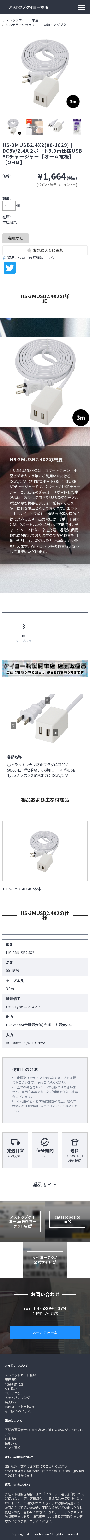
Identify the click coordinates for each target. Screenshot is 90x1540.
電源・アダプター (57, 24)
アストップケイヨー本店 (20, 20)
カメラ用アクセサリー (22, 24)
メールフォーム (45, 1332)
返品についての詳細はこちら (30, 258)
